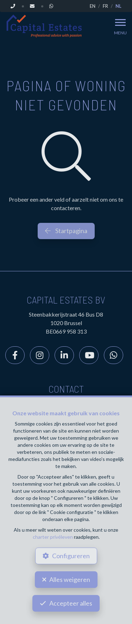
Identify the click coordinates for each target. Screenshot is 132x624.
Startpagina (66, 231)
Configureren (71, 556)
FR (105, 6)
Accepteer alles (70, 603)
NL (118, 6)
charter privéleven (53, 537)
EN (92, 6)
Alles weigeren (69, 579)
